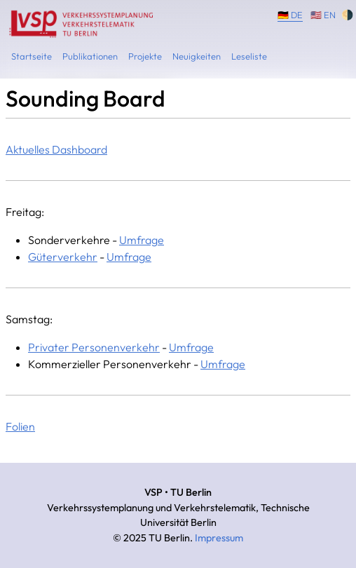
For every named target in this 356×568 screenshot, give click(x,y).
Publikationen (90, 56)
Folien (20, 426)
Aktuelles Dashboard (56, 149)
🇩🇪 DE (290, 14)
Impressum (219, 538)
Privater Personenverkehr (94, 347)
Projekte (145, 56)
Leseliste (249, 56)
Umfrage (141, 240)
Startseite (31, 56)
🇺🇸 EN (323, 14)
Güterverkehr (62, 257)
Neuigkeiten (196, 56)
